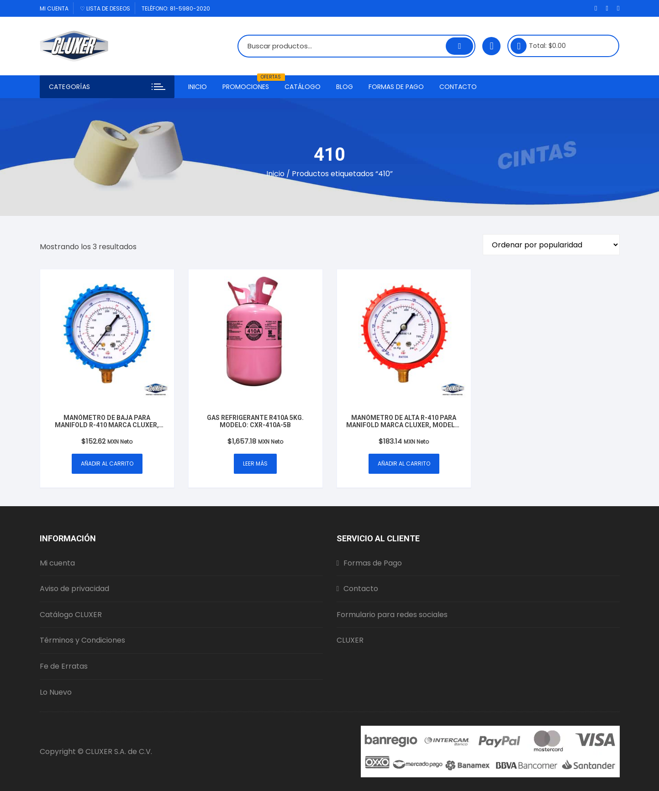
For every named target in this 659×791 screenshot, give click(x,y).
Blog (344, 86)
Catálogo (303, 86)
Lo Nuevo (56, 692)
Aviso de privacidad (74, 588)
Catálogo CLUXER (71, 614)
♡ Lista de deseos (105, 8)
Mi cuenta (54, 8)
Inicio (197, 86)
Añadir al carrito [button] (107, 463)
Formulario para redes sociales (392, 614)
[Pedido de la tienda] (551, 244)
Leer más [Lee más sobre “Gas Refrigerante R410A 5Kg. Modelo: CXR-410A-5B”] (255, 463)
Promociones (249, 83)
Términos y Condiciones (82, 640)
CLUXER (350, 640)
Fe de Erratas (64, 666)
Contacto (458, 86)
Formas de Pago (396, 86)
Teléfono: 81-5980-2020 (176, 8)
